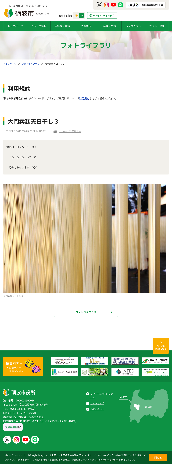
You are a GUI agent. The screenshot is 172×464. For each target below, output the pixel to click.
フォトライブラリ (30, 63)
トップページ (15, 26)
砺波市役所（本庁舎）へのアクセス (23, 417)
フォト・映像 (157, 26)
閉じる (158, 457)
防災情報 (86, 26)
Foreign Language (102, 15)
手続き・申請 (62, 26)
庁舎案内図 (11, 427)
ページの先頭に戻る (160, 347)
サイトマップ (97, 403)
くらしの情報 (38, 26)
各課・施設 (109, 26)
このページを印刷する (70, 131)
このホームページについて (101, 395)
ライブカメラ (133, 26)
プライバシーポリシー (107, 459)
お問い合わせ (97, 409)
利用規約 (84, 98)
